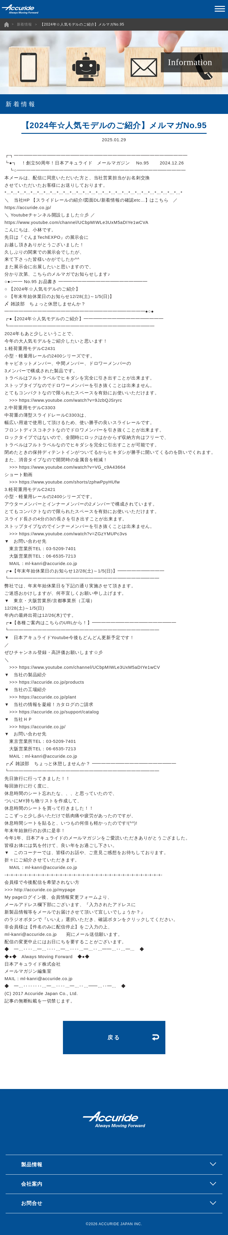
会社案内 (31, 1184)
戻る (113, 1038)
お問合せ (31, 1203)
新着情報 (24, 24)
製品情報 (31, 1164)
